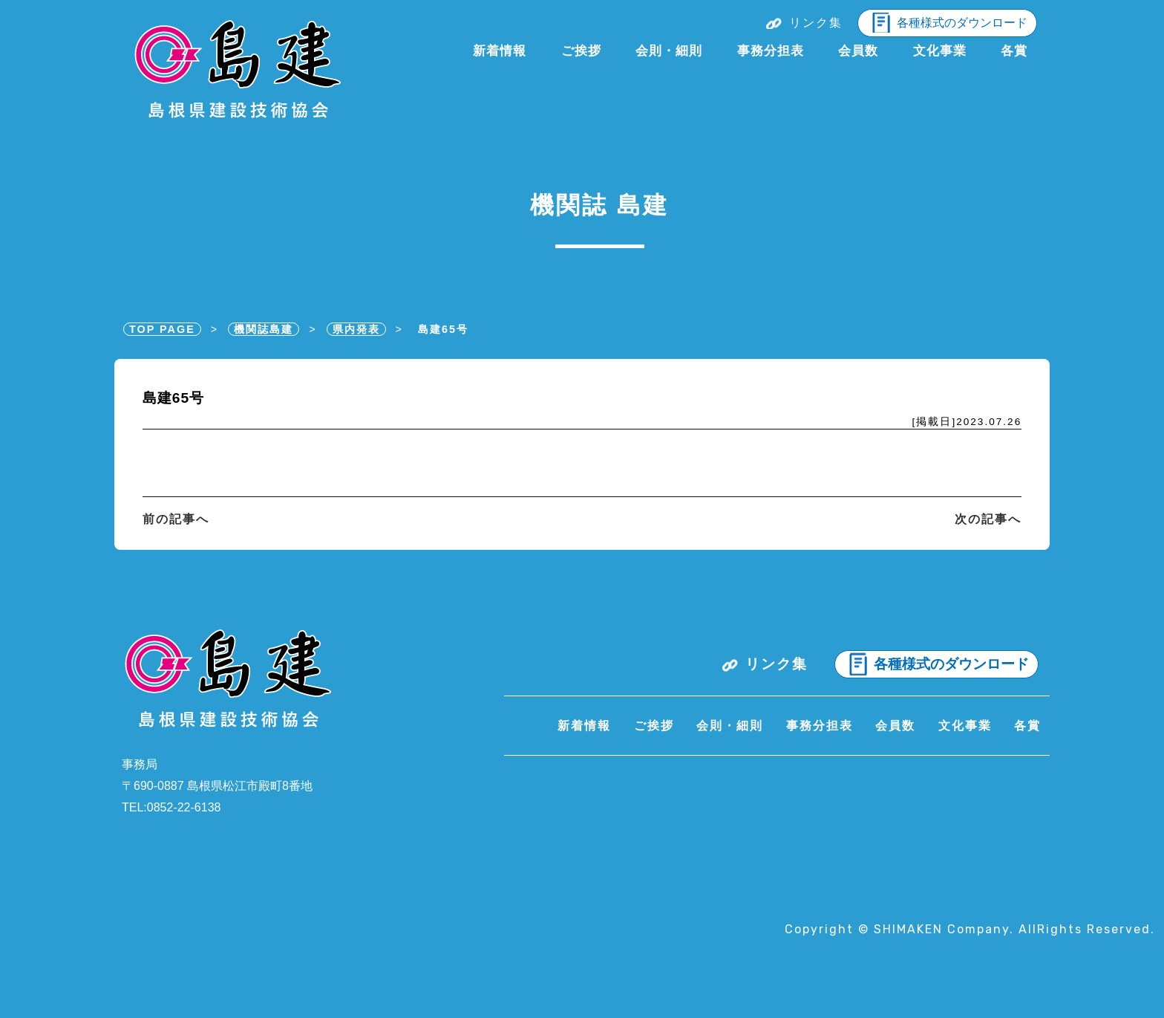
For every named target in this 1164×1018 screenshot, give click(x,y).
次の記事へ (988, 519)
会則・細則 (668, 51)
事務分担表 (770, 51)
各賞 (1014, 51)
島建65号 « (236, 72)
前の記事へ (176, 519)
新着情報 (499, 51)
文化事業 (940, 51)
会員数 (858, 51)
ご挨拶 (581, 51)
